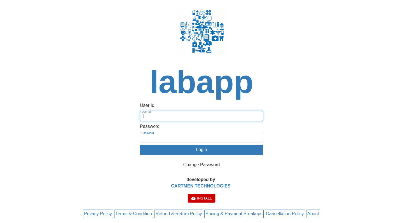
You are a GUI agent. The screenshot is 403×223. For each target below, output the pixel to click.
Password (148, 133)
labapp (201, 82)
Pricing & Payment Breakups (234, 213)
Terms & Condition (133, 213)
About (313, 213)
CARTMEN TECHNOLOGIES (200, 186)
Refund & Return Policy (178, 213)
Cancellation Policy (285, 213)
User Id (146, 111)
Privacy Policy (98, 213)
